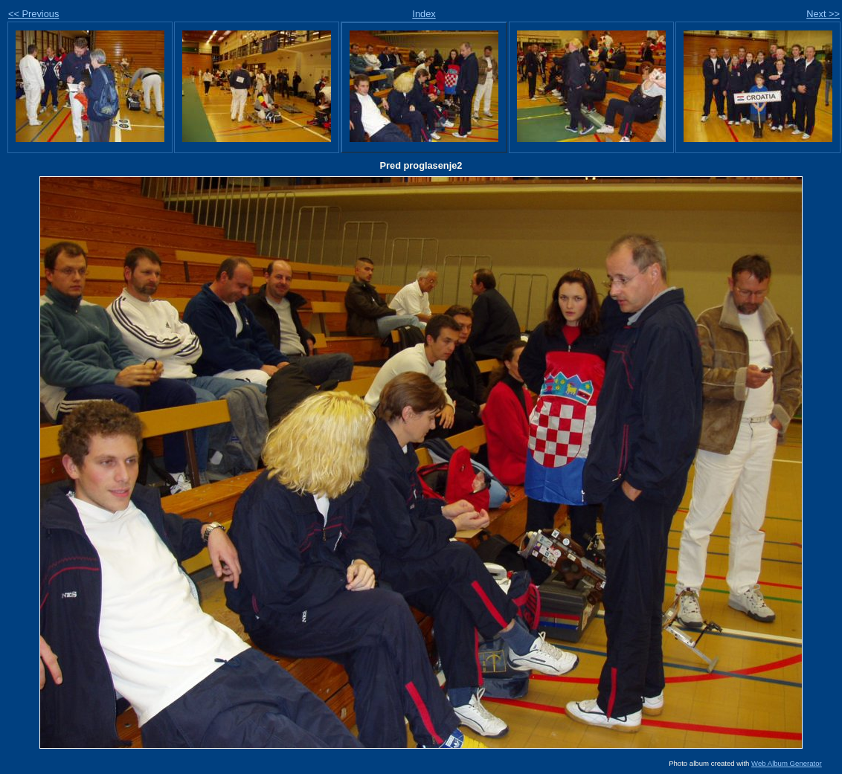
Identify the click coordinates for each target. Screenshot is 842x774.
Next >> (823, 13)
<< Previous (33, 13)
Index (423, 13)
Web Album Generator (786, 763)
